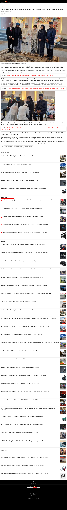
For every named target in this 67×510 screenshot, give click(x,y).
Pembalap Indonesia (28, 146)
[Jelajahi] (65, 1)
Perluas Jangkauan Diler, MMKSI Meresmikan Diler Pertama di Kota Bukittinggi (21, 164)
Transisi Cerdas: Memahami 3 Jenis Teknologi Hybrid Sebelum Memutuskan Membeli (26, 224)
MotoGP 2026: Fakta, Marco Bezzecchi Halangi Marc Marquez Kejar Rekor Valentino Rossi (24, 457)
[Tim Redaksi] (33, 14)
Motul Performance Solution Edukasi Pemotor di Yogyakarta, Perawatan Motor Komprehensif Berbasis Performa (28, 408)
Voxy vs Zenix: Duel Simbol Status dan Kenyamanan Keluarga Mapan (19, 261)
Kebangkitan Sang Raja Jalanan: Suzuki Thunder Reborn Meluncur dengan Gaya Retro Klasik (27, 200)
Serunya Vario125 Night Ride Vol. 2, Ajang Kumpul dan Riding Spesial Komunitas (22, 424)
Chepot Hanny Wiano (8, 146)
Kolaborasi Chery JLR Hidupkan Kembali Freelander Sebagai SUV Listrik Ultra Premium (24, 285)
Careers (30, 491)
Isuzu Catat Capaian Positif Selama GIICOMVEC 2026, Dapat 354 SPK (19, 400)
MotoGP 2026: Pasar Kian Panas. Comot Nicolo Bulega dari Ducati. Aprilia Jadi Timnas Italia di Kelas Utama (29, 318)
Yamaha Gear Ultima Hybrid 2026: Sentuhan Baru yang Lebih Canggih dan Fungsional (23, 188)
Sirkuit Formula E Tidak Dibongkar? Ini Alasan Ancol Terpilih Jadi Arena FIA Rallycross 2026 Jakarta (27, 269)
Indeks (27, 491)
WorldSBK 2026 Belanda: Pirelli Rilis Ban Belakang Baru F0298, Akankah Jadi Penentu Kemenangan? (27, 359)
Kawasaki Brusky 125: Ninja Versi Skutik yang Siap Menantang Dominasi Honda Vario (25, 233)
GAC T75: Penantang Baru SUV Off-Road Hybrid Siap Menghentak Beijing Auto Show (23, 441)
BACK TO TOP (33, 482)
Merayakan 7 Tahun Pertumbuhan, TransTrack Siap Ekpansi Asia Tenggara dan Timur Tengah (25, 391)
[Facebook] (31, 495)
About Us (39, 491)
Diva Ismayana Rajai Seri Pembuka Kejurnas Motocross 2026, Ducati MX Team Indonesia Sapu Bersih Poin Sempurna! (29, 449)
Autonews (10, 6)
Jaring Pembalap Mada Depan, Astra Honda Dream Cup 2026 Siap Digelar (20, 383)
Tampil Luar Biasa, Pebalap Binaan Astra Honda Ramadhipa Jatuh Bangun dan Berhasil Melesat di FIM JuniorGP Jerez (35, 88)
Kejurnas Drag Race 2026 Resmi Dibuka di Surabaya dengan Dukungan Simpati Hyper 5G (24, 252)
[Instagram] (36, 495)
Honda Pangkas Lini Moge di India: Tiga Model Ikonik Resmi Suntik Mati (19, 432)
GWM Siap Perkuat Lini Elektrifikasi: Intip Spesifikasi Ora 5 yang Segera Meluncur (22, 416)
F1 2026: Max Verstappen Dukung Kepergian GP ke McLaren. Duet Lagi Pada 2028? (23, 244)
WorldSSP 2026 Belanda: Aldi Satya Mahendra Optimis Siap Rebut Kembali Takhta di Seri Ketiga (26, 293)
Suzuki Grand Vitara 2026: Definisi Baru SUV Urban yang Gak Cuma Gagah (20, 172)
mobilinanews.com (4, 6)
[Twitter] (33, 495)
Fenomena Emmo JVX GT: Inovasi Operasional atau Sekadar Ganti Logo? (20, 180)
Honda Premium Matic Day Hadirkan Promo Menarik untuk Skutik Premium (20, 156)
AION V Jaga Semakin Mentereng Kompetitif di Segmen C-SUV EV (18, 301)
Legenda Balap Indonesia (18, 146)
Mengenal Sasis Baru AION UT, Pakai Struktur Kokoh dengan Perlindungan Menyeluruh (24, 465)
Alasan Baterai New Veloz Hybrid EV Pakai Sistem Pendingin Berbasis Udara (23, 208)
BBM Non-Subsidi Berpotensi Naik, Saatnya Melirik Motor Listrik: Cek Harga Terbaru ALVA (24, 473)
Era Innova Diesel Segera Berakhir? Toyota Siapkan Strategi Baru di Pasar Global (22, 277)
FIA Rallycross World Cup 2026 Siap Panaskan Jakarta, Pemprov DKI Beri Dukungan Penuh (25, 326)
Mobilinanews (4, 66)
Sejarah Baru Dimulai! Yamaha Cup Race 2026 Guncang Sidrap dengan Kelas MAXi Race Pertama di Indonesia (30, 342)
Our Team (35, 491)
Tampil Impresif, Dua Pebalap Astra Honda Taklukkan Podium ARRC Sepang (23, 216)
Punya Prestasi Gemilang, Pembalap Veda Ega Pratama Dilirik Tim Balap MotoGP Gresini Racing (30, 75)
